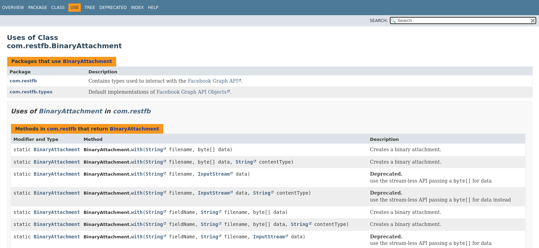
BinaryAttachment (87, 61)
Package (37, 7)
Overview (13, 7)
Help (153, 7)
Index (137, 7)
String (154, 149)
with (137, 149)
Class (58, 7)
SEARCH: (379, 20)
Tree (90, 7)
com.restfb (23, 80)
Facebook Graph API (213, 81)
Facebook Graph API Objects (191, 92)
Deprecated (113, 7)
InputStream (214, 174)
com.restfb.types (31, 91)
